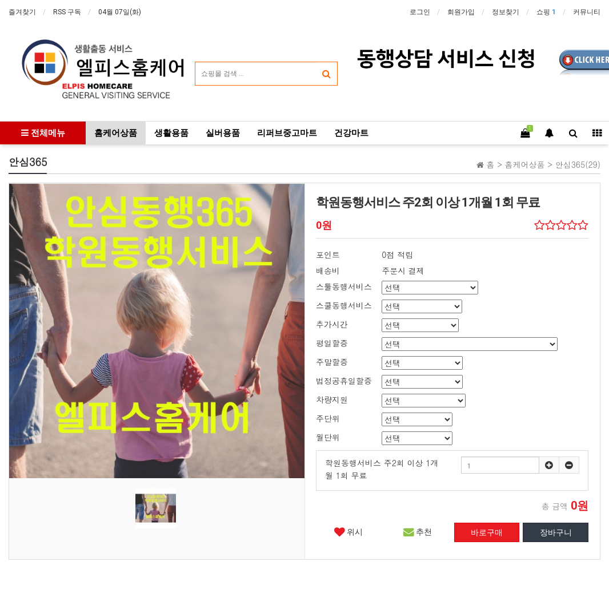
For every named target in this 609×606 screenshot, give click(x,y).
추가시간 (332, 324)
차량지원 (332, 399)
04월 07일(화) (119, 12)
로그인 (420, 12)
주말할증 (332, 361)
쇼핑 (546, 12)
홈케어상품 (115, 133)
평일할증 (332, 343)
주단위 (328, 418)
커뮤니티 (586, 12)
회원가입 (461, 12)
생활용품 (171, 133)
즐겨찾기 (22, 12)
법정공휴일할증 (344, 380)
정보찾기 (505, 12)
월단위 (328, 437)
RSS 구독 (67, 12)
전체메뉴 (43, 133)
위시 (348, 531)
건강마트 (351, 133)
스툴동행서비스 (344, 286)
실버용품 (223, 133)
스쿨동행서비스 (344, 305)
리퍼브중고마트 (287, 133)
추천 (417, 531)
